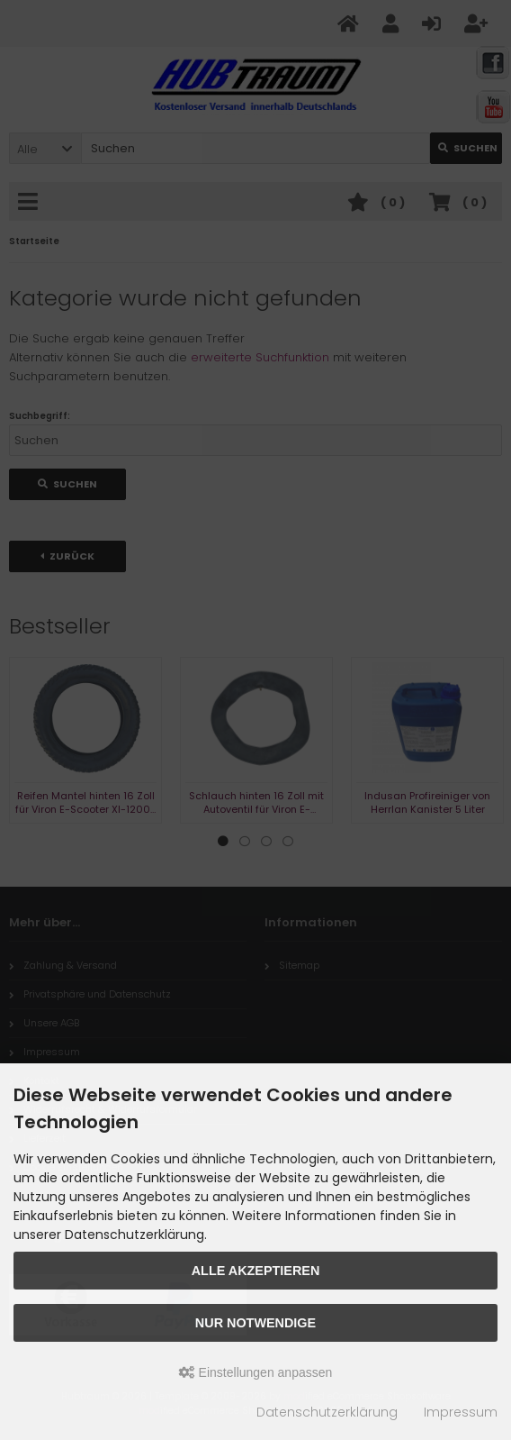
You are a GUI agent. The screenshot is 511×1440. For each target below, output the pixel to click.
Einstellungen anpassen (256, 1372)
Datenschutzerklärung (327, 1412)
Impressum (461, 1412)
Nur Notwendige (255, 1323)
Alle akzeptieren (256, 1270)
